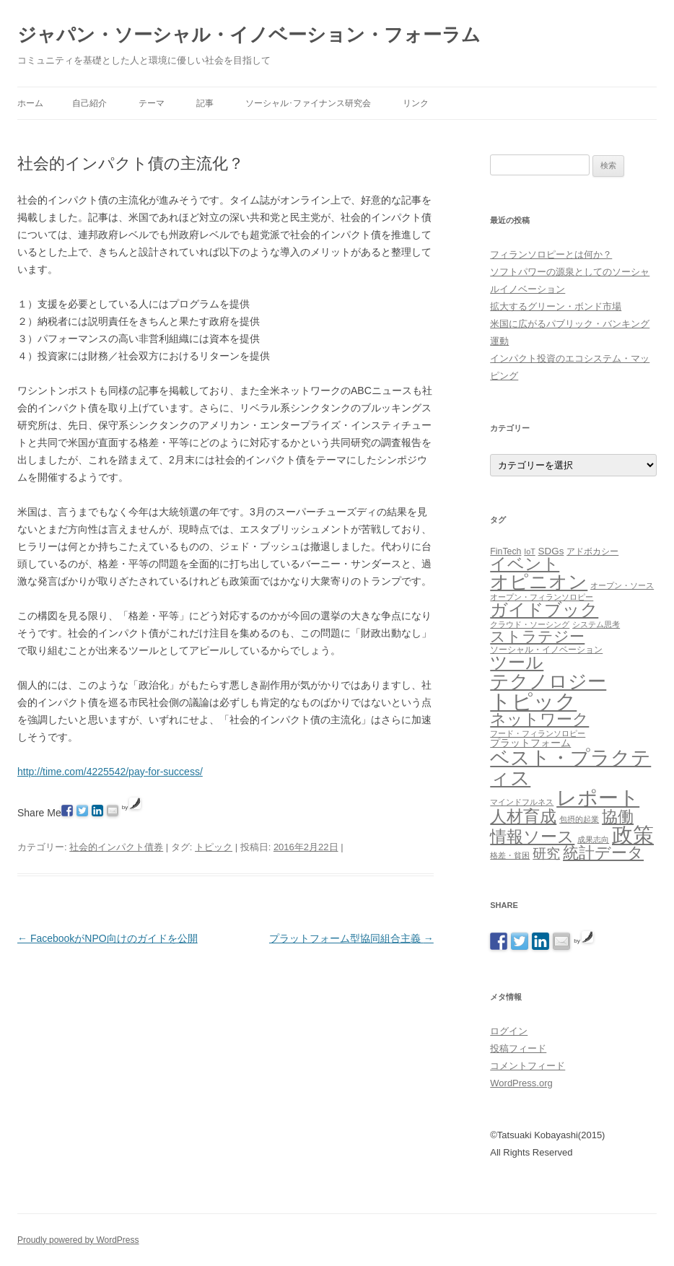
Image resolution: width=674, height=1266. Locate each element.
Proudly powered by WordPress (78, 1240)
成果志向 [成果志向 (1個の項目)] (593, 839)
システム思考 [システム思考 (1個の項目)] (596, 624)
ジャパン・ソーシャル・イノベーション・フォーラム (249, 34)
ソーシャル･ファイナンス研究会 (308, 103)
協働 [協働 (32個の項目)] (618, 817)
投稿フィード (518, 1048)
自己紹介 (89, 103)
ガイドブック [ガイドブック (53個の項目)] (544, 609)
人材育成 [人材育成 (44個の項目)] (523, 816)
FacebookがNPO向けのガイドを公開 (107, 938)
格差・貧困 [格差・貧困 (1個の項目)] (510, 855)
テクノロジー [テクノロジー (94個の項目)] (548, 681)
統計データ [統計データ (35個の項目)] (603, 853)
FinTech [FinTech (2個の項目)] (505, 551)
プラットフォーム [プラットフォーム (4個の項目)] (530, 742)
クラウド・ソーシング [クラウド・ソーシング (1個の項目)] (529, 624)
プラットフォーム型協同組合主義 (351, 938)
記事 (205, 103)
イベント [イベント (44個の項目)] (524, 563)
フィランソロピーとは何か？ (551, 254)
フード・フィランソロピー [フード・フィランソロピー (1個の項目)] (537, 733)
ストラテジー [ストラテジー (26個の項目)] (537, 636)
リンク (416, 103)
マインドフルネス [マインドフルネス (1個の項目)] (521, 802)
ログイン (509, 1031)
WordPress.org (521, 1083)
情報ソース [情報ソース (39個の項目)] (532, 837)
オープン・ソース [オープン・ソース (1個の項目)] (622, 585)
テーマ (152, 103)
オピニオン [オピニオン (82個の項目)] (538, 582)
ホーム (30, 103)
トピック (213, 847)
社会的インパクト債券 (116, 847)
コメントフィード (527, 1065)
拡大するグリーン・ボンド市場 (555, 306)
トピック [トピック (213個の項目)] (533, 701)
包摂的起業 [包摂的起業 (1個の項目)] (579, 819)
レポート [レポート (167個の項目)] (597, 797)
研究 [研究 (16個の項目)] (546, 853)
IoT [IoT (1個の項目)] (529, 551)
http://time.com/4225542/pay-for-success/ (110, 771)
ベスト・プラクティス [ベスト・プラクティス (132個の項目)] (570, 767)
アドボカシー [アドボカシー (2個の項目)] (592, 551)
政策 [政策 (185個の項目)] (633, 835)
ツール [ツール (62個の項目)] (516, 662)
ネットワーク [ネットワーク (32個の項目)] (539, 719)
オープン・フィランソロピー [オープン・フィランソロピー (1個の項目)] (541, 597)
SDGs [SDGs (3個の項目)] (551, 551)
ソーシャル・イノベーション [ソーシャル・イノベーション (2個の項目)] (546, 650)
